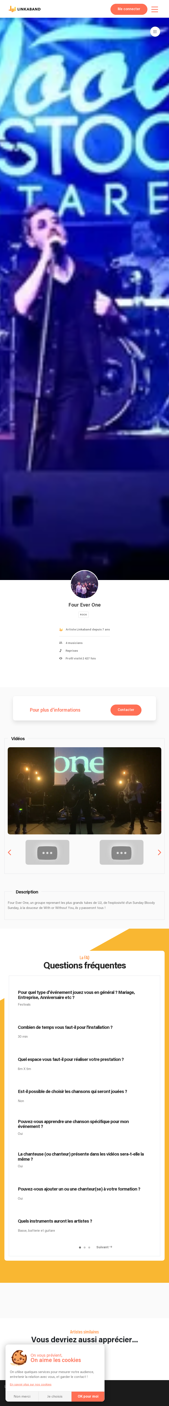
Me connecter (129, 9)
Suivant (102, 1247)
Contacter (126, 710)
